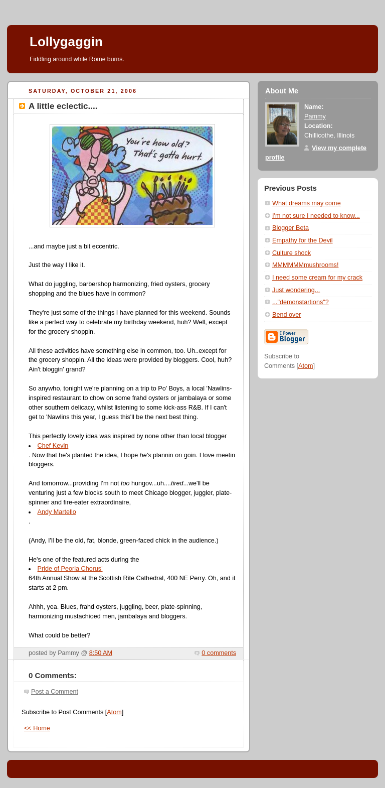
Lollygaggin (66, 41)
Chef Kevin (53, 445)
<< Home (37, 728)
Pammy (315, 116)
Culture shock (291, 252)
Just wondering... (296, 290)
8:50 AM (100, 652)
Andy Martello (57, 511)
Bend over (286, 314)
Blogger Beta (290, 227)
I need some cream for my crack (317, 277)
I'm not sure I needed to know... (316, 215)
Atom (114, 712)
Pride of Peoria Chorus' (70, 568)
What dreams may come (306, 203)
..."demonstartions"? (300, 302)
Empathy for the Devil (302, 240)
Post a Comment (54, 691)
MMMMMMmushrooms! (305, 265)
